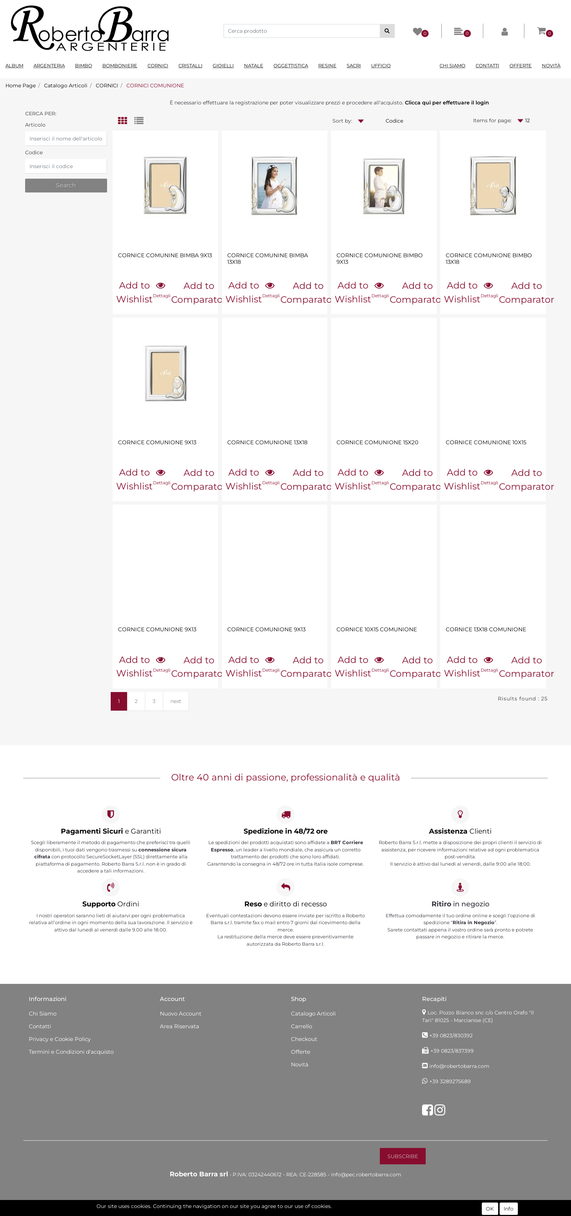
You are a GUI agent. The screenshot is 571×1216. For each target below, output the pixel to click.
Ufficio (381, 65)
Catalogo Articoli (65, 85)
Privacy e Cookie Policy (60, 1039)
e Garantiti (111, 831)
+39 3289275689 (450, 1081)
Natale (253, 65)
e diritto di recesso (285, 904)
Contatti (487, 65)
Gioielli (223, 65)
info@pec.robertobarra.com (366, 1174)
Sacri (354, 65)
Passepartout (317, 1212)
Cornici (157, 65)
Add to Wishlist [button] (134, 292)
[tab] (126, 121)
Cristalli (190, 65)
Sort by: (342, 121)
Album (14, 65)
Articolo (35, 125)
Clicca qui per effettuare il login (447, 102)
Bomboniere (119, 65)
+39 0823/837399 (452, 1051)
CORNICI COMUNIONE (155, 85)
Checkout (304, 1039)
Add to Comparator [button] (199, 292)
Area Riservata (179, 1026)
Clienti (460, 831)
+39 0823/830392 (451, 1035)
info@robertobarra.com (459, 1066)
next (175, 701)
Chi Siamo (452, 65)
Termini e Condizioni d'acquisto (71, 1051)
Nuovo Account (180, 1013)
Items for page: (492, 120)
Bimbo (83, 65)
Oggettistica (290, 65)
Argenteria (49, 65)
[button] (387, 31)
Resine (327, 65)
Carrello (301, 1026)
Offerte (520, 65)
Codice (34, 152)
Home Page (20, 85)
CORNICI (107, 85)
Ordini (110, 904)
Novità (551, 65)
